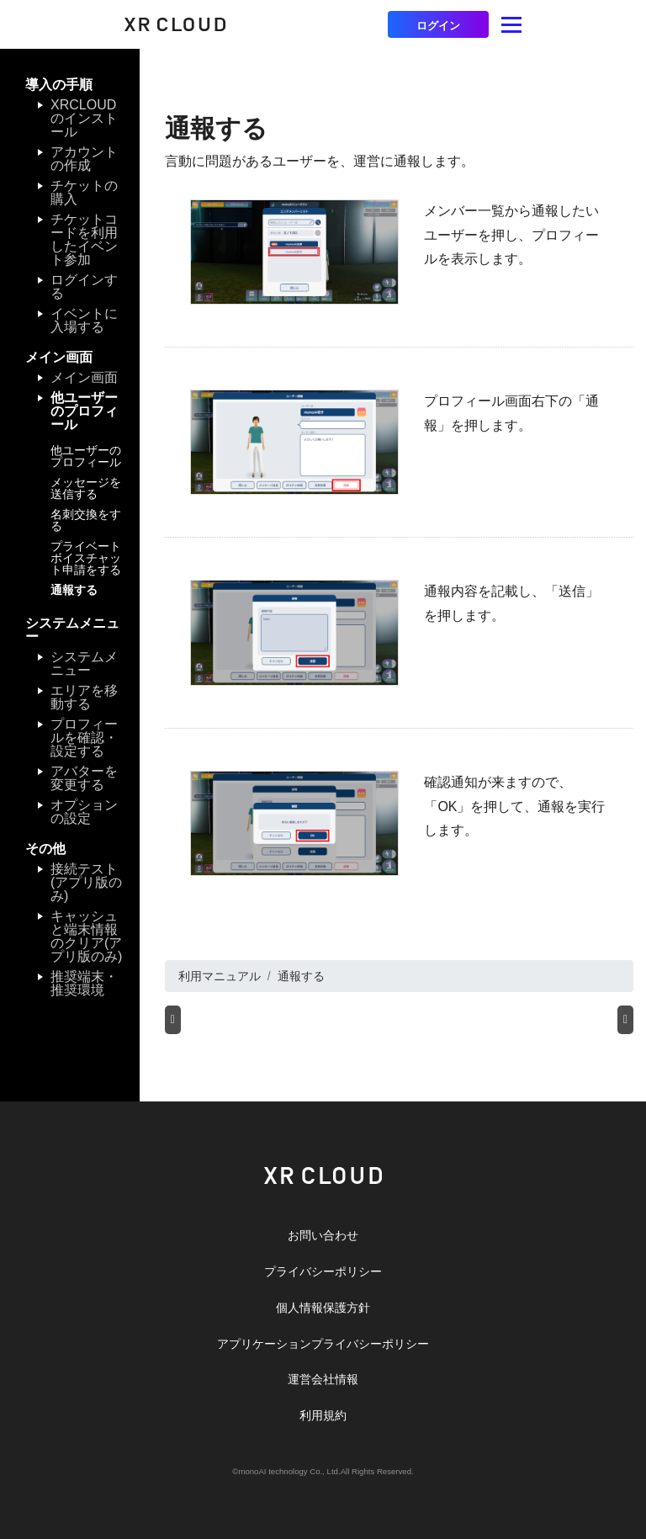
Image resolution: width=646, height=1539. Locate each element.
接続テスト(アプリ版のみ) (86, 882)
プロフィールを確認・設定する (84, 737)
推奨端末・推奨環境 (84, 983)
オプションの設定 (84, 811)
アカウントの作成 (84, 158)
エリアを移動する (84, 697)
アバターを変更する (84, 778)
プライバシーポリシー (323, 1271)
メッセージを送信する (85, 488)
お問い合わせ (323, 1235)
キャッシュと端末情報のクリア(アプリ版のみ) (86, 936)
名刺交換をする (85, 520)
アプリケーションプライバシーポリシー (323, 1344)
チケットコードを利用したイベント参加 (84, 239)
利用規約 (323, 1415)
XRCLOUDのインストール (84, 118)
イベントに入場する (84, 320)
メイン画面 (84, 377)
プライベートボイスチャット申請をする (85, 557)
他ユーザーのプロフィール (84, 411)
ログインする (84, 286)
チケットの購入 (84, 192)
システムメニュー (84, 663)
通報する (74, 590)
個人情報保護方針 (323, 1307)
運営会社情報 (323, 1379)
